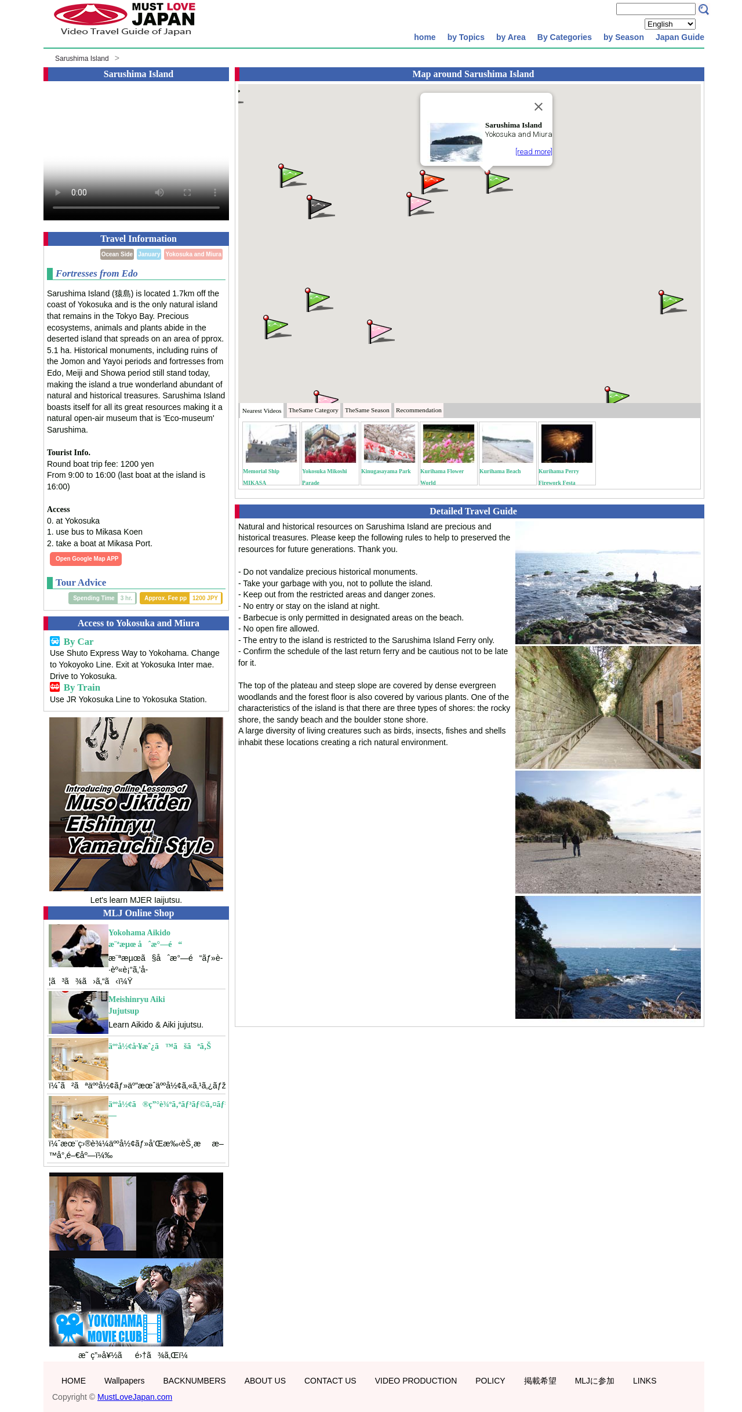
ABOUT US (265, 1380)
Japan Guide (680, 37)
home (424, 37)
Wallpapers (124, 1380)
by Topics (466, 37)
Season (367, 409)
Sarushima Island (82, 59)
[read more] (533, 151)
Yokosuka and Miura (193, 254)
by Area (511, 37)
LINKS (644, 1380)
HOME (73, 1380)
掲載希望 (540, 1380)
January (149, 254)
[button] (498, 180)
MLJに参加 (594, 1380)
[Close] (538, 107)
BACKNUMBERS (194, 1380)
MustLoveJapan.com (134, 1397)
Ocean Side (117, 254)
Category (314, 409)
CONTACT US (330, 1380)
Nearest (262, 410)
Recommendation (419, 409)
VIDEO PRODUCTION (416, 1380)
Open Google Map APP (87, 559)
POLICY (490, 1380)
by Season (623, 37)
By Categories (564, 37)
